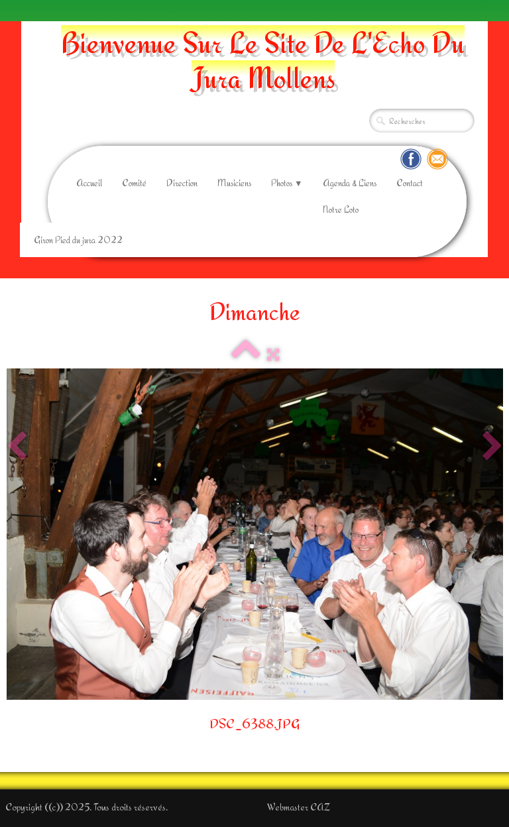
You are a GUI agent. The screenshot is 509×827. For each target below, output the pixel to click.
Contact (409, 183)
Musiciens (234, 183)
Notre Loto (341, 209)
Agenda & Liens (349, 183)
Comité (134, 183)
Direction (182, 183)
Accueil (89, 183)
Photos (287, 183)
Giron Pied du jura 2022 (78, 240)
